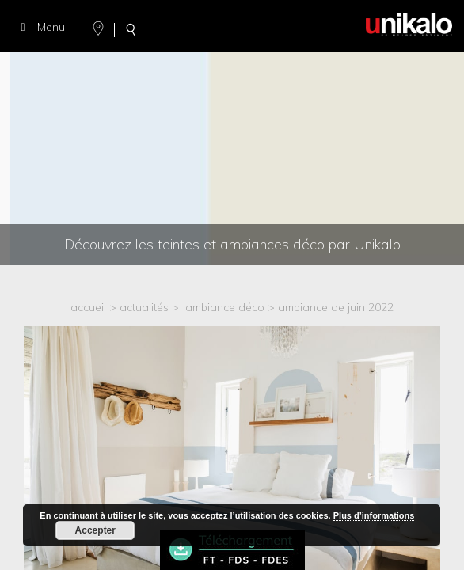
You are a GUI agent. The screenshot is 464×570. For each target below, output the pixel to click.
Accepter (95, 530)
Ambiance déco (225, 307)
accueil (88, 307)
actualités (144, 307)
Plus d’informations (374, 515)
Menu (40, 27)
